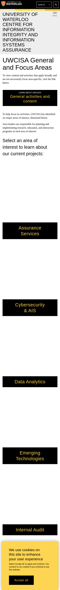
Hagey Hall (8, 445)
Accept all (21, 580)
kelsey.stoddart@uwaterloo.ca (18, 482)
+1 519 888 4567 (32, 530)
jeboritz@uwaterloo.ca (22, 469)
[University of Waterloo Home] (11, 4)
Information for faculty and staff (19, 502)
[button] (44, 5)
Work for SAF (10, 495)
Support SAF (9, 491)
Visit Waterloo (10, 499)
